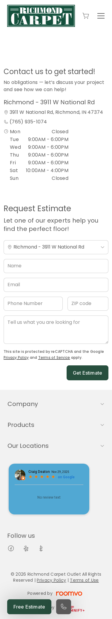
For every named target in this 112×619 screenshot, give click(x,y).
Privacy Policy (16, 357)
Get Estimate (87, 373)
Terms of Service (54, 357)
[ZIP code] (87, 304)
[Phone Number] (33, 304)
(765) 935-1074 (28, 121)
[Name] (56, 266)
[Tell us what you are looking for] (56, 329)
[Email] (56, 285)
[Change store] (56, 247)
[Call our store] (63, 606)
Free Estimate (29, 607)
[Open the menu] (101, 15)
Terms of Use (84, 580)
